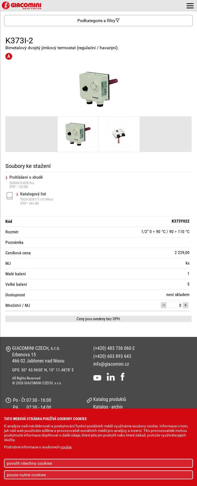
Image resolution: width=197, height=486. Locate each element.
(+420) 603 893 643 (112, 356)
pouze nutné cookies (26, 474)
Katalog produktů (109, 399)
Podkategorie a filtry (98, 20)
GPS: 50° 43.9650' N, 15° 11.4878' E (43, 369)
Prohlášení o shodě (100, 182)
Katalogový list (106, 198)
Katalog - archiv (108, 407)
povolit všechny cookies (29, 463)
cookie (66, 447)
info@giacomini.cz (111, 364)
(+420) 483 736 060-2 (114, 348)
